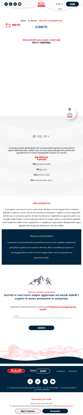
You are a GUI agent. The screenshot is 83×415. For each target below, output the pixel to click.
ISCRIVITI (41, 327)
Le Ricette (32, 21)
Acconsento (55, 411)
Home (23, 21)
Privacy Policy (72, 371)
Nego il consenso (28, 411)
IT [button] (60, 4)
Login (72, 4)
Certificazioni (61, 371)
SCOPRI (43, 371)
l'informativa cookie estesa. (66, 406)
